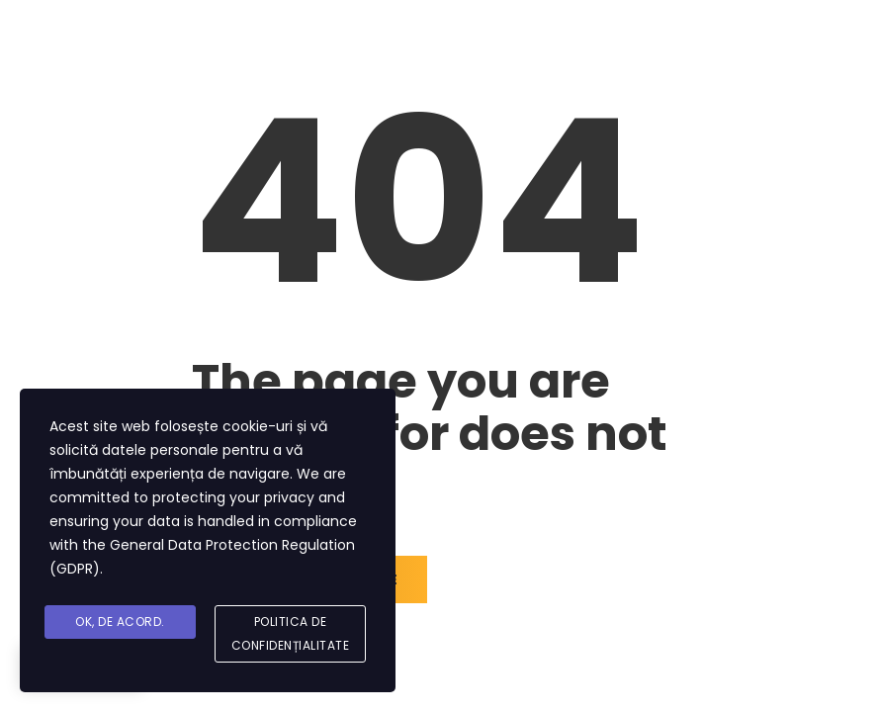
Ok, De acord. (120, 621)
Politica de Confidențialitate (290, 633)
